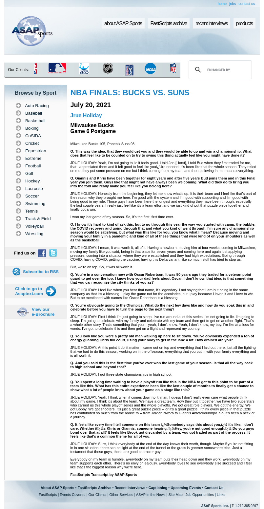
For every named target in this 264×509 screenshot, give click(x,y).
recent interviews (211, 23)
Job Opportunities (200, 495)
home (222, 4)
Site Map (175, 495)
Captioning (158, 488)
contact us (246, 4)
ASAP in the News (151, 495)
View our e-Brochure (43, 312)
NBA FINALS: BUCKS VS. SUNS (130, 92)
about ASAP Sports (123, 23)
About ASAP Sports (57, 488)
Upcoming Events (186, 488)
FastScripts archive (169, 23)
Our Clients (98, 495)
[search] (219, 70)
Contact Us (213, 488)
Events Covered (72, 495)
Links (221, 495)
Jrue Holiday (86, 115)
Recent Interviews (129, 488)
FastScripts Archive (94, 488)
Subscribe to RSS (41, 271)
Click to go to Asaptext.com (29, 291)
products (244, 23)
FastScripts (48, 495)
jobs (232, 4)
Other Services (121, 495)
